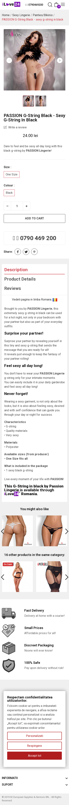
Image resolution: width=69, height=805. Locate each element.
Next (60, 60)
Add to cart (34, 218)
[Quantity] (17, 206)
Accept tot (34, 755)
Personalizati (34, 736)
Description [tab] (16, 269)
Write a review (17, 127)
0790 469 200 (38, 238)
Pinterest (34, 251)
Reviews (12, 288)
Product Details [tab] (20, 279)
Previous (9, 60)
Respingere (34, 746)
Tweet (26, 251)
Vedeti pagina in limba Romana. (34, 299)
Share (18, 251)
